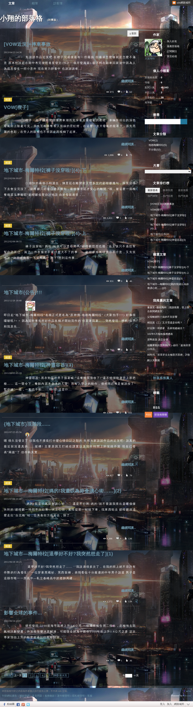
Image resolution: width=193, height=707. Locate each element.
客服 (89, 695)
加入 (169, 704)
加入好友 (172, 41)
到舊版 (52, 19)
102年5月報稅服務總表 (160, 334)
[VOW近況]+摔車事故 (27, 44)
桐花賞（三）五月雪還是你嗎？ (164, 322)
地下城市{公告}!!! (23, 292)
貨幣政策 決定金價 (157, 339)
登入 (162, 704)
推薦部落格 (173, 46)
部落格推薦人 (163, 378)
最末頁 (63, 675)
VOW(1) (153, 140)
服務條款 (50, 695)
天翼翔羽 (150, 58)
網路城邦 (179, 704)
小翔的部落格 (21, 18)
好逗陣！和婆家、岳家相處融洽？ (166, 328)
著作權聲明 (63, 695)
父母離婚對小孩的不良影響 (162, 316)
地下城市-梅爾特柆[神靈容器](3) (38, 365)
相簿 (35, 3)
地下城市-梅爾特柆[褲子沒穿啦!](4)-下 (45, 170)
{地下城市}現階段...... (27, 424)
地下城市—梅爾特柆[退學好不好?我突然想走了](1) (58, 553)
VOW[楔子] (16, 107)
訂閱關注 (172, 51)
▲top (188, 691)
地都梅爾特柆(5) (158, 145)
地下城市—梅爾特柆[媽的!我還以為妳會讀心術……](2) (62, 490)
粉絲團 (10, 704)
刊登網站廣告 (9, 695)
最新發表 (153, 190)
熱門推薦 (183, 196)
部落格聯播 (160, 414)
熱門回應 (168, 196)
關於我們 (24, 695)
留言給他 (172, 56)
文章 (11, 3)
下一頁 (51, 675)
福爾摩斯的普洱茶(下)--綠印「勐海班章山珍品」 (169, 347)
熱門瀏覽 (153, 196)
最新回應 (168, 190)
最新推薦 (183, 190)
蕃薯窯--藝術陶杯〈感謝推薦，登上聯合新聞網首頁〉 (168, 309)
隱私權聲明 (78, 695)
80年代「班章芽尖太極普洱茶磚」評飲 (168, 354)
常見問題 (37, 695)
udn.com (187, 695)
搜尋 (183, 121)
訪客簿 (58, 3)
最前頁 (7, 675)
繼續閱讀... (128, 81)
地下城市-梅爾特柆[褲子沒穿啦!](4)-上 (45, 233)
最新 (133, 33)
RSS (148, 414)
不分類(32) (155, 149)
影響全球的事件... (23, 612)
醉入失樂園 (153, 360)
